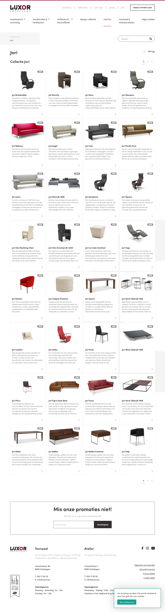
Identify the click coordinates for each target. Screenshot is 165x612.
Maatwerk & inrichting (16, 21)
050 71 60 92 (92, 576)
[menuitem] (17, 22)
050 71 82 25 (42, 576)
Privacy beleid (149, 574)
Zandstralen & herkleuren (40, 21)
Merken (107, 19)
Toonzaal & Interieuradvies (126, 21)
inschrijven (102, 525)
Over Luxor (98, 7)
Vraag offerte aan (142, 7)
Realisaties (66, 7)
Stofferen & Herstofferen (63, 21)
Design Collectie (88, 19)
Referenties (83, 7)
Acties (112, 7)
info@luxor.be (43, 580)
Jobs (123, 7)
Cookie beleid (149, 579)
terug (151, 51)
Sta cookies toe (127, 602)
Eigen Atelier (148, 19)
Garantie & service (147, 570)
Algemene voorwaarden (145, 566)
